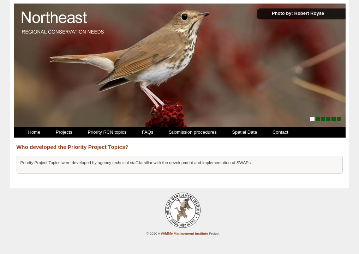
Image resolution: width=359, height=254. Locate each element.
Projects (64, 132)
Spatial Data (244, 132)
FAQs (148, 132)
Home (34, 132)
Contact (280, 132)
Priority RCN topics (107, 132)
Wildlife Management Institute (184, 233)
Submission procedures (193, 132)
